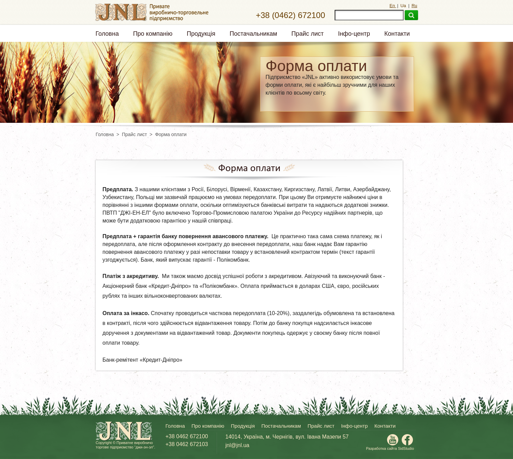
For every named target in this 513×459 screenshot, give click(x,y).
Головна (107, 33)
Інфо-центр (354, 33)
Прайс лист (307, 33)
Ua (403, 5)
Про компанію (153, 33)
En (392, 5)
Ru (414, 5)
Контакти (397, 33)
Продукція (201, 33)
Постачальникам (253, 33)
